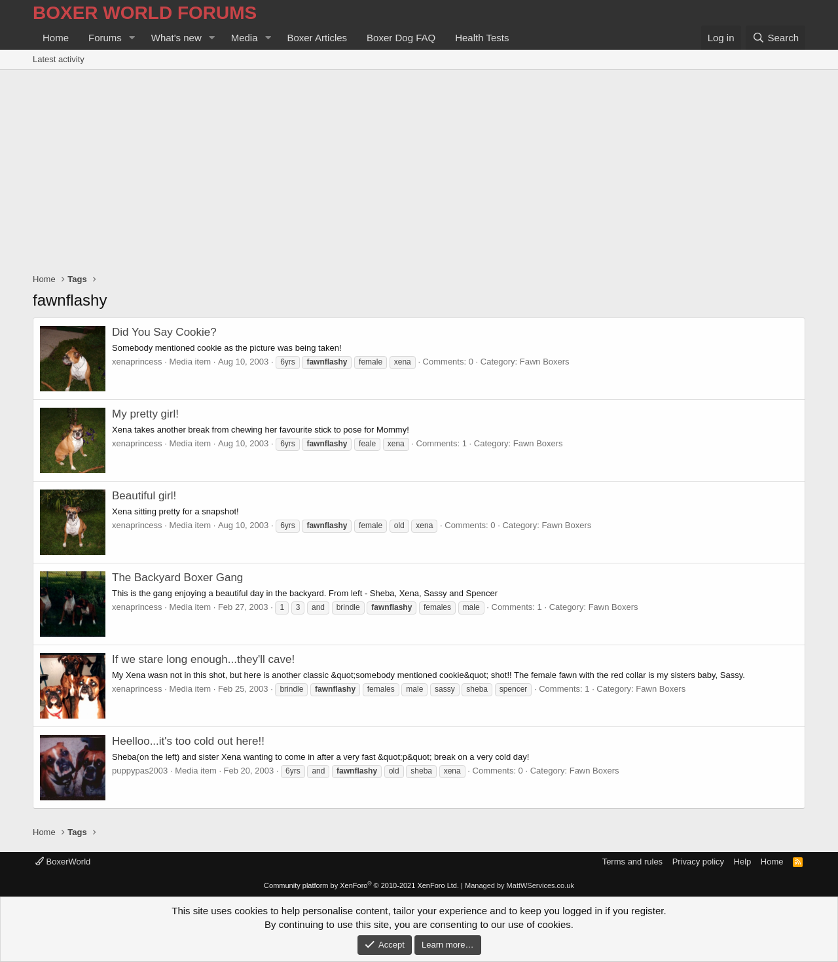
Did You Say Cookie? (164, 332)
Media (244, 37)
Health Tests (482, 37)
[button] (132, 38)
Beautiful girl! (144, 496)
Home (56, 37)
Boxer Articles (317, 37)
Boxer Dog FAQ (401, 37)
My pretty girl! (145, 414)
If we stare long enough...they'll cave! (203, 659)
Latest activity (58, 59)
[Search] (775, 38)
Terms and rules (632, 861)
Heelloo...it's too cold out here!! (188, 741)
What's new (176, 37)
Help (743, 861)
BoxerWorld (62, 861)
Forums (105, 37)
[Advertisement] (419, 168)
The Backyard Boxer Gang (177, 577)
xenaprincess (137, 361)
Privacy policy (698, 861)
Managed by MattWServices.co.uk (519, 885)
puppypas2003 (140, 770)
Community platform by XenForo (361, 885)
